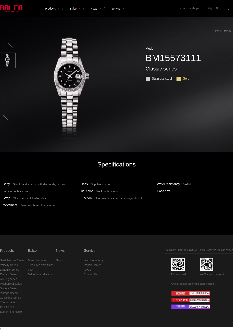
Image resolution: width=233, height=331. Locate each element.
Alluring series (8, 279)
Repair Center (92, 265)
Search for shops (188, 8)
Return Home (223, 30)
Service (115, 8)
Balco (73, 8)
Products (50, 8)
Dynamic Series (9, 269)
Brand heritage (37, 260)
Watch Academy (93, 260)
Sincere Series (9, 288)
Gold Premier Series (12, 260)
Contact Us (90, 274)
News (93, 8)
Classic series (8, 302)
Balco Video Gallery (40, 274)
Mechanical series (11, 283)
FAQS (87, 269)
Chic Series (7, 307)
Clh (231, 249)
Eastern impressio (11, 311)
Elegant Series (9, 274)
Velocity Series (9, 265)
